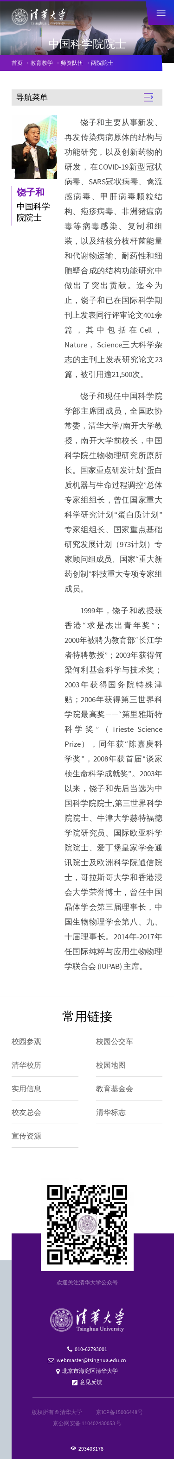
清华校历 (26, 1064)
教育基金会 (114, 1088)
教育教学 (42, 62)
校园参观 (26, 1041)
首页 (17, 62)
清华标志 (111, 1112)
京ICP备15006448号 (119, 1412)
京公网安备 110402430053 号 (87, 1423)
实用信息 (26, 1088)
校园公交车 (114, 1041)
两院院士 (102, 62)
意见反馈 (91, 1381)
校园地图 (111, 1064)
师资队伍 (72, 62)
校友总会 (26, 1112)
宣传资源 (26, 1135)
